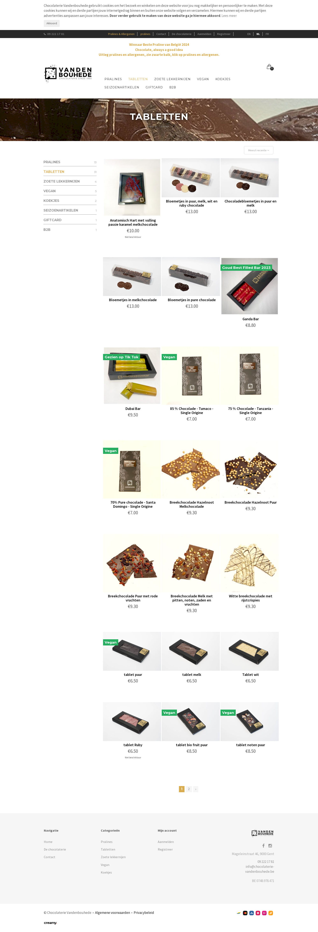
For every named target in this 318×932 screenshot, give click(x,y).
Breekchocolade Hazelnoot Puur (251, 502)
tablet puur (133, 674)
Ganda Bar (251, 319)
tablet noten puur (251, 744)
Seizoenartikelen (121, 87)
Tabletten (138, 79)
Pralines (113, 79)
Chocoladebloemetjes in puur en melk (251, 203)
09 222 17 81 (54, 34)
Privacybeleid (144, 915)
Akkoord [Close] (51, 23)
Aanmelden (204, 34)
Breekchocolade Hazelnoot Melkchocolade (192, 504)
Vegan (203, 79)
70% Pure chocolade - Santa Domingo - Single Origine (133, 504)
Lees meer (229, 15)
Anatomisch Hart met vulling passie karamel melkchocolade (133, 222)
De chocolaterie (181, 34)
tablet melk (192, 674)
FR (267, 34)
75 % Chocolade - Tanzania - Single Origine (250, 410)
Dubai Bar (133, 408)
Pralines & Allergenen (121, 34)
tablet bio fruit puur (192, 744)
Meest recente (259, 150)
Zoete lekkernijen (172, 79)
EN (249, 34)
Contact (161, 34)
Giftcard (154, 87)
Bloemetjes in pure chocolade (192, 299)
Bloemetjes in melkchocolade (133, 299)
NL (258, 34)
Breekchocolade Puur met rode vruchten (133, 598)
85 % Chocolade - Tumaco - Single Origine (192, 410)
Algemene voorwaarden (112, 915)
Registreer (224, 34)
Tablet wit (251, 674)
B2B (172, 87)
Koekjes (223, 79)
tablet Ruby (133, 744)
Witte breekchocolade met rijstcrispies (251, 598)
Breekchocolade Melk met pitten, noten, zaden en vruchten (192, 600)
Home (151, 127)
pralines (145, 34)
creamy (50, 926)
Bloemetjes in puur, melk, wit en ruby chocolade (192, 203)
